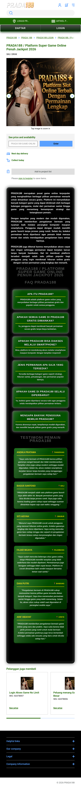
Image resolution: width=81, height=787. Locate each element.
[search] (40, 13)
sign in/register (25, 178)
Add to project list (43, 171)
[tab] (23, 718)
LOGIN (61, 28)
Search (10, 13)
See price (13, 708)
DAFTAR (20, 28)
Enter (56, 143)
